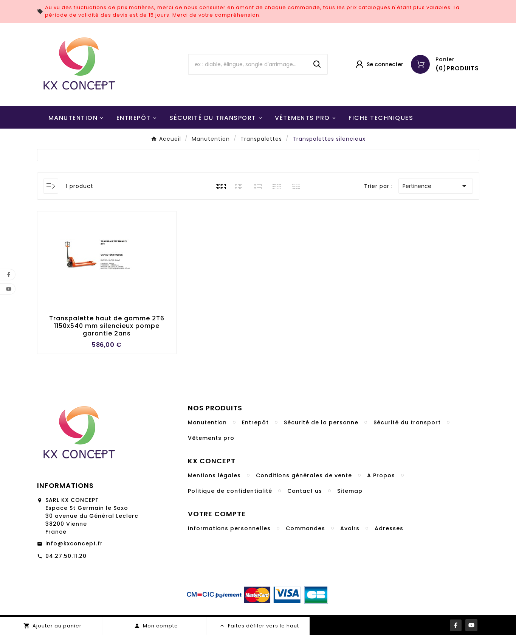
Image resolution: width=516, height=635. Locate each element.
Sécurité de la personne (321, 422)
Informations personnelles (229, 528)
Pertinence (436, 186)
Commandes (305, 528)
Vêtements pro (211, 438)
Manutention (207, 422)
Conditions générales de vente (304, 475)
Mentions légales (214, 475)
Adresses (389, 528)
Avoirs (349, 528)
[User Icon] (379, 64)
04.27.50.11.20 (66, 556)
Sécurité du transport (407, 422)
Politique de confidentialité (230, 491)
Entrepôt (255, 422)
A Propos (381, 475)
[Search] (317, 64)
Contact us (304, 491)
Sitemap (350, 491)
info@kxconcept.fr (74, 543)
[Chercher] (248, 64)
